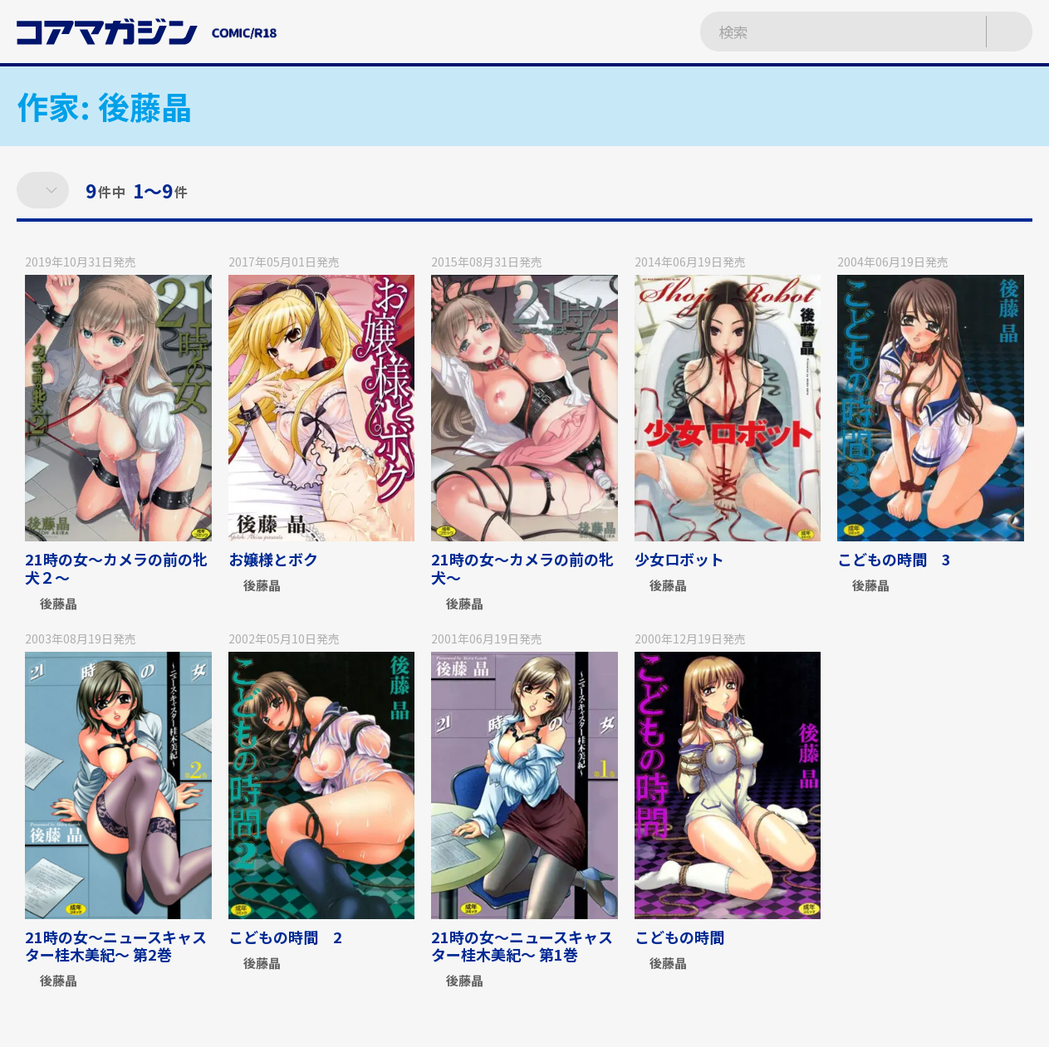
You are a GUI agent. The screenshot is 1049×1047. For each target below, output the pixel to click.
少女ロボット (679, 559)
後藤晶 (58, 604)
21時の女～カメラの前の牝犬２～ (116, 568)
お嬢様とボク (273, 559)
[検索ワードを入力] (825, 31)
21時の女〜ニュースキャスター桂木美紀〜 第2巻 (116, 946)
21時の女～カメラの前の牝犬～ (522, 568)
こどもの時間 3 (894, 559)
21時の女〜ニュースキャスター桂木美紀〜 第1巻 (522, 946)
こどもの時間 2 (285, 936)
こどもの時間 (687, 936)
